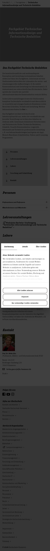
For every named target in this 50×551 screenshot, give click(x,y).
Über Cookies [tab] (41, 246)
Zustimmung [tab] (9, 246)
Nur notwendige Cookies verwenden (25, 303)
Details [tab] (25, 246)
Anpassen (25, 297)
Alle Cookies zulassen (25, 291)
